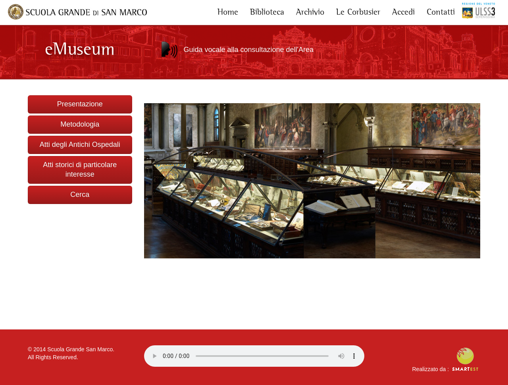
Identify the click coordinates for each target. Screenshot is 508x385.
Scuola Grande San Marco (80, 349)
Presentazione (80, 104)
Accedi (403, 12)
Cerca (79, 194)
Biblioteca (267, 12)
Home (227, 12)
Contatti (441, 12)
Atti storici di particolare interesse (80, 169)
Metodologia (79, 124)
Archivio (310, 12)
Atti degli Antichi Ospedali (80, 144)
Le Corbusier (358, 12)
